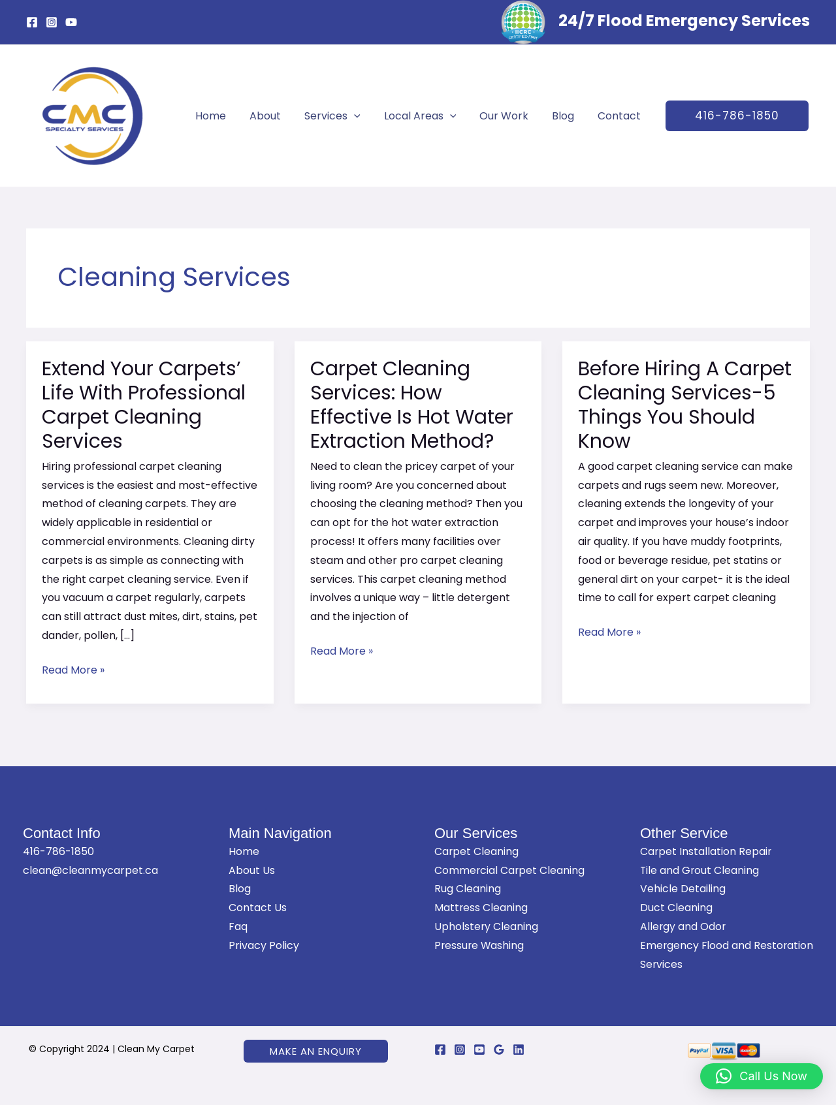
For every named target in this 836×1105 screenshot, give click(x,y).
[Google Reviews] (499, 1049)
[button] (727, 116)
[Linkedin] (518, 1049)
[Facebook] (32, 22)
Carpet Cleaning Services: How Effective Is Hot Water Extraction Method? (411, 405)
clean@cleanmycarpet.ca (90, 870)
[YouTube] (71, 22)
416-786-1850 (58, 851)
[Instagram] (51, 22)
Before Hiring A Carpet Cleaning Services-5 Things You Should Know (685, 405)
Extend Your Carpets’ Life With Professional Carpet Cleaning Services (144, 405)
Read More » (73, 669)
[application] (356, 115)
